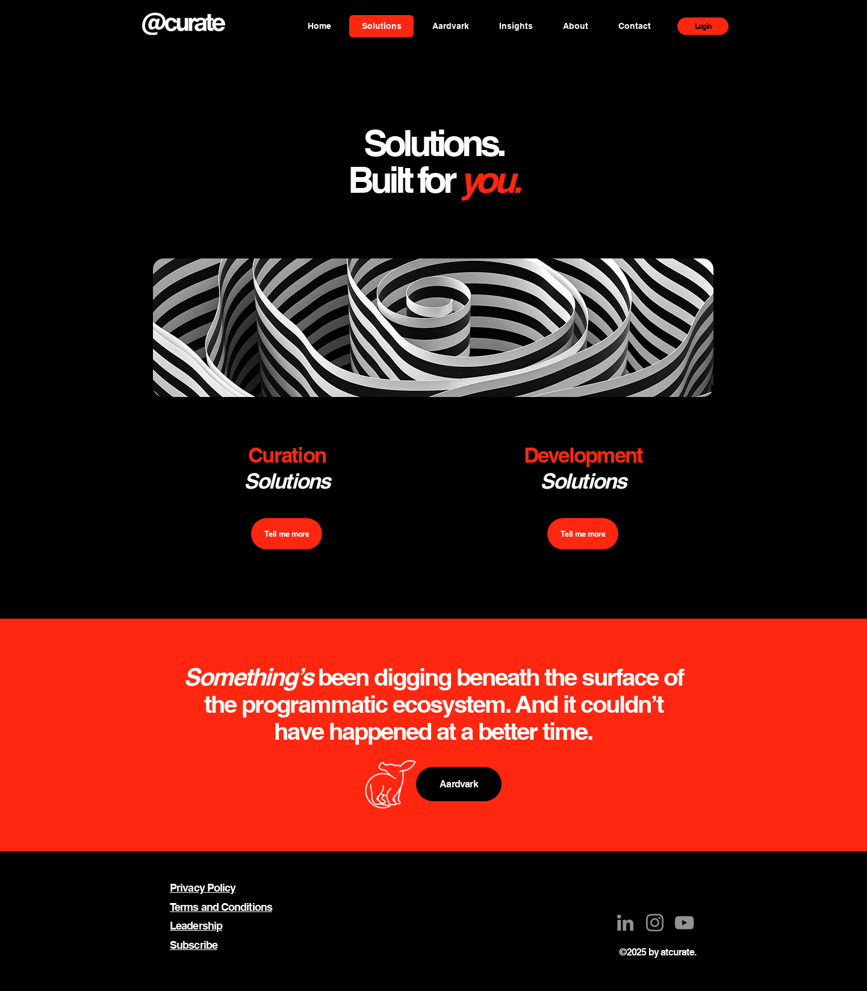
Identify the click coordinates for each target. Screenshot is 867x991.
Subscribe (193, 945)
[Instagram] (655, 922)
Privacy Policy (202, 887)
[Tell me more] (286, 533)
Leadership (196, 925)
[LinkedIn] (625, 922)
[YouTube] (684, 922)
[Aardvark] (459, 784)
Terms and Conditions (221, 907)
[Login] (703, 26)
